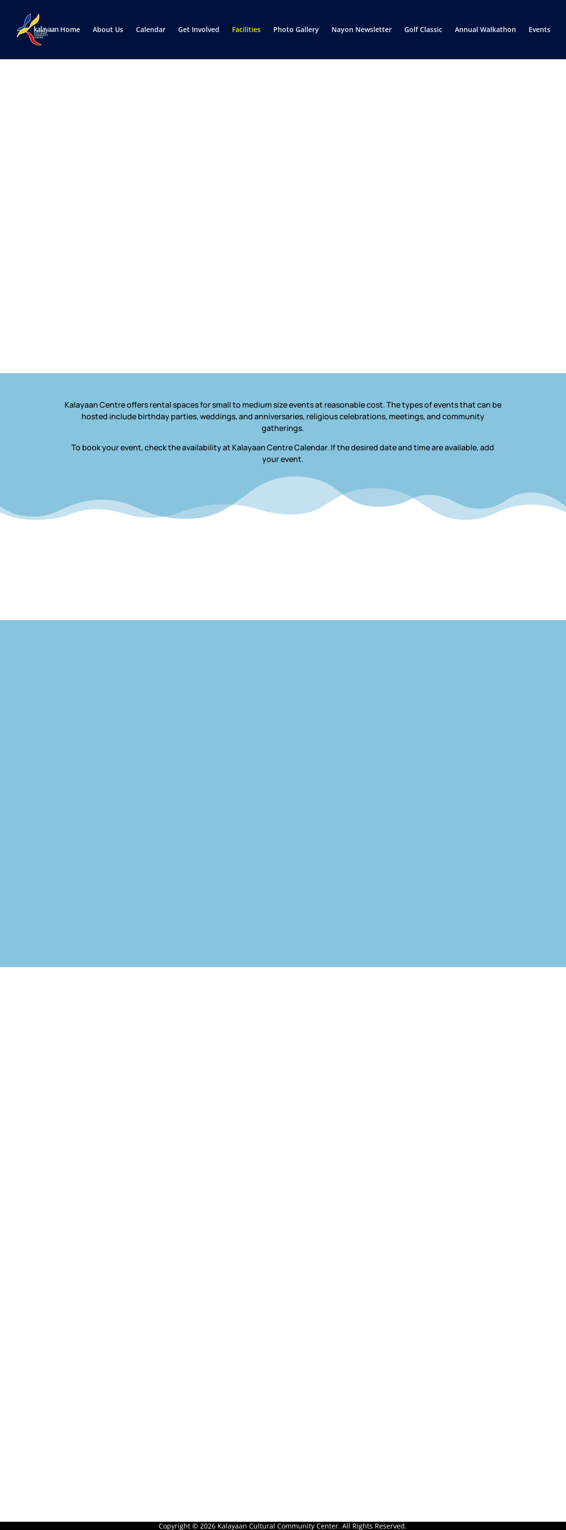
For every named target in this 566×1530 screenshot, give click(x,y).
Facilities (246, 30)
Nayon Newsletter (362, 30)
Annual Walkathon (485, 30)
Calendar (151, 30)
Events (539, 30)
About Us (108, 30)
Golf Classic (423, 30)
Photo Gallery (296, 30)
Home (70, 30)
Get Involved (198, 30)
